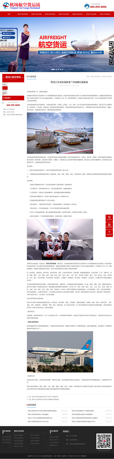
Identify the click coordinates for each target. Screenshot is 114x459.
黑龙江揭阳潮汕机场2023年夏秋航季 (82, 414)
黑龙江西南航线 (35, 441)
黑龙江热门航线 (18, 446)
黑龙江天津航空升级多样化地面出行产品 (83, 421)
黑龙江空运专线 (36, 14)
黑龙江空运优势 (64, 14)
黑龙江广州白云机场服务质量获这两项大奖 (40, 418)
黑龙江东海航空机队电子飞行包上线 (38, 421)
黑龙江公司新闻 (54, 437)
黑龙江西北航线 (18, 443)
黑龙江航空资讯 (50, 14)
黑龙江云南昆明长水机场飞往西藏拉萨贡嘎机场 (45, 399)
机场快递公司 (53, 445)
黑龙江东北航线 (18, 441)
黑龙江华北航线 (18, 438)
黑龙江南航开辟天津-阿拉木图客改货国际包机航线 (42, 411)
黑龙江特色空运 (77, 14)
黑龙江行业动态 (107, 77)
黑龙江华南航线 (35, 435)
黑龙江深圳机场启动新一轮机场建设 (38, 414)
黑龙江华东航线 (18, 435)
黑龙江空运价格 (91, 14)
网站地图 (83, 456)
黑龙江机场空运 (35, 443)
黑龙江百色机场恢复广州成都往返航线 (83, 411)
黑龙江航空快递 (23, 14)
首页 (9, 14)
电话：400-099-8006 (71, 440)
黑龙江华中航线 (35, 438)
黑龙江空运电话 (105, 14)
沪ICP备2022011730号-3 (74, 456)
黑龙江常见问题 (54, 442)
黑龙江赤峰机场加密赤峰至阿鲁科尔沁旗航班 (85, 418)
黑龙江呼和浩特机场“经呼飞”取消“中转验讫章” (45, 397)
